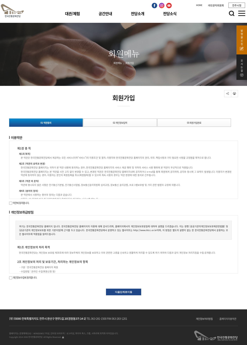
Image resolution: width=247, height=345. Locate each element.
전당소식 (169, 13)
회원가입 (129, 63)
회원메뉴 (117, 63)
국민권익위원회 (216, 5)
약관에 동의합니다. (19, 203)
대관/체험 (72, 13)
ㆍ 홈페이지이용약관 (226, 318)
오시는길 (242, 68)
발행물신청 (242, 40)
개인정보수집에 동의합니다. (23, 277)
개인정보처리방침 (204, 318)
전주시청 (236, 5)
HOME (199, 5)
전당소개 (137, 13)
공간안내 (105, 13)
